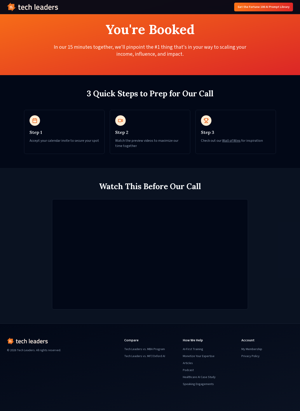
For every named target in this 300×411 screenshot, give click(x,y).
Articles (188, 363)
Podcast (188, 370)
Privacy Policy (250, 356)
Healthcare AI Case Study (199, 377)
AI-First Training (193, 349)
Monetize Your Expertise (199, 356)
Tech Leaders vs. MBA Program (144, 349)
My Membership (251, 349)
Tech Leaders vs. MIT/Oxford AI (144, 356)
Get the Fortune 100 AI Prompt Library (264, 7)
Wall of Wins (231, 140)
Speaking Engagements (198, 384)
